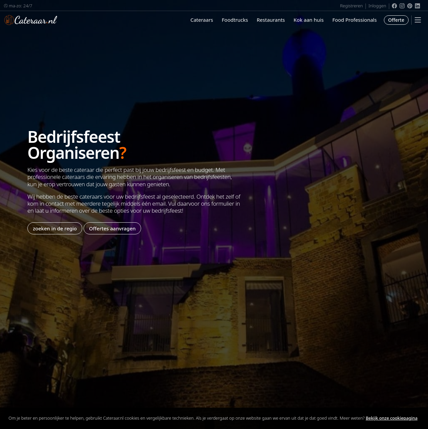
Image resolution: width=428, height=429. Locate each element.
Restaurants (271, 19)
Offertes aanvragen (112, 228)
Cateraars (201, 19)
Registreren (351, 6)
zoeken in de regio (55, 228)
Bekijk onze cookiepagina (392, 418)
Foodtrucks (235, 19)
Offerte (396, 20)
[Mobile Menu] (418, 20)
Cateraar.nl (31, 20)
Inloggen (377, 6)
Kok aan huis (309, 19)
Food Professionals (354, 19)
